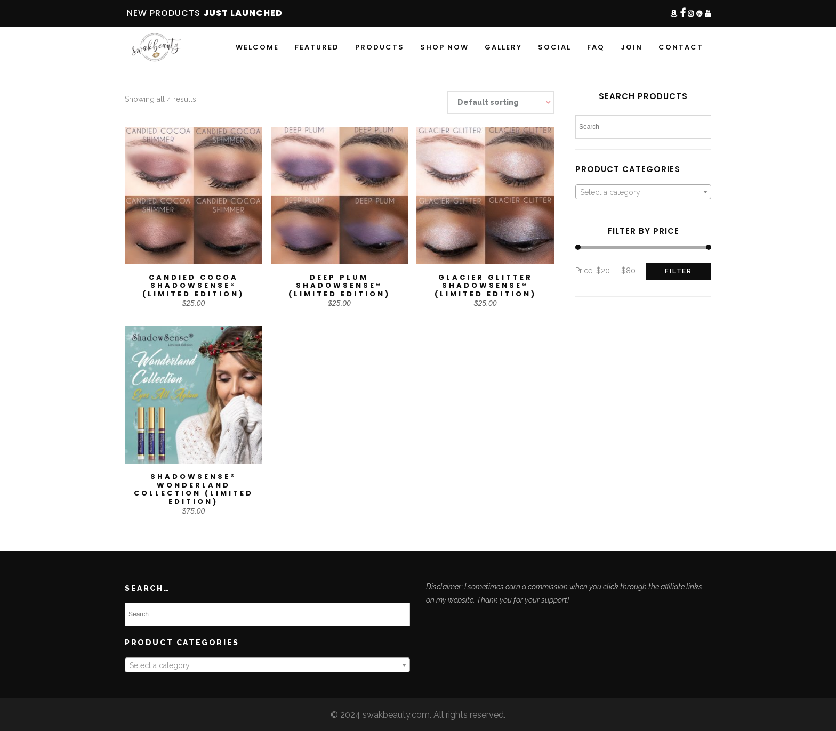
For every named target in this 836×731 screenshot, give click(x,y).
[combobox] (643, 191)
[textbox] (643, 192)
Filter (678, 271)
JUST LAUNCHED (243, 13)
